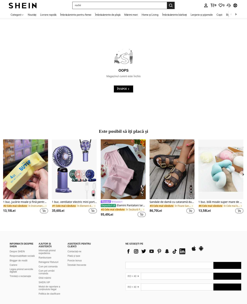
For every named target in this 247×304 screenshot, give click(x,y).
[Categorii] (17, 14)
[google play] (201, 250)
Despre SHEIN (17, 251)
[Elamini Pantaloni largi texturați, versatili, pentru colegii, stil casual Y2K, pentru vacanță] (123, 169)
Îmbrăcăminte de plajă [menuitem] (108, 14)
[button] (228, 5)
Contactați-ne (74, 251)
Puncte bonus (75, 260)
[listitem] (25, 178)
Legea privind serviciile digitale (21, 270)
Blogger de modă (18, 260)
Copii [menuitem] (219, 14)
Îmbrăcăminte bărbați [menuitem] (174, 14)
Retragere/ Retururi (48, 262)
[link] (213, 5)
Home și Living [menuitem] (150, 14)
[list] (156, 251)
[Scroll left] (231, 14)
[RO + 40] (133, 276)
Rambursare (45, 257)
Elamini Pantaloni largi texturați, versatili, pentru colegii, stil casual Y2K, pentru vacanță (123, 205)
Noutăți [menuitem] (32, 14)
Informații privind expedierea (47, 252)
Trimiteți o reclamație (20, 276)
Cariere (13, 265)
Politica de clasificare (49, 293)
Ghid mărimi (45, 278)
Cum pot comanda (48, 266)
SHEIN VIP (44, 282)
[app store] (193, 250)
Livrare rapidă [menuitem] (48, 14)
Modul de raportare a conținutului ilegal (49, 288)
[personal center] (206, 5)
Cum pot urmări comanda (47, 272)
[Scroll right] (235, 14)
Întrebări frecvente (77, 265)
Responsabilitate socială (22, 256)
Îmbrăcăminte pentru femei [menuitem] (75, 14)
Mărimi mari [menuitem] (131, 14)
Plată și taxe (74, 256)
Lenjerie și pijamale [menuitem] (202, 14)
